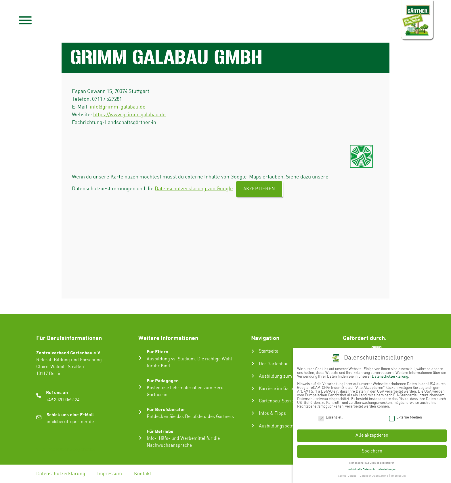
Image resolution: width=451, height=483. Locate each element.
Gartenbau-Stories (277, 401)
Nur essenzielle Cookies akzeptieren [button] (372, 460)
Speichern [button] (372, 448)
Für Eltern (157, 351)
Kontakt (142, 473)
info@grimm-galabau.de (118, 107)
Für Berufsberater (166, 409)
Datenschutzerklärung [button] (374, 473)
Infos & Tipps (272, 413)
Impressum (109, 473)
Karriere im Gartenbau (281, 388)
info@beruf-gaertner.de (70, 421)
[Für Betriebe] (140, 438)
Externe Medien (405, 415)
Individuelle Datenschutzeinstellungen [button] (371, 467)
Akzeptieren (259, 189)
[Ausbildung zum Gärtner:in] (253, 376)
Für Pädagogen (163, 380)
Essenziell (330, 415)
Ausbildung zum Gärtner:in (286, 376)
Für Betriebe (160, 431)
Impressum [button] (398, 473)
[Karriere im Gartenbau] (253, 388)
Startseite (268, 351)
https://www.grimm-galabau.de (129, 114)
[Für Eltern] (140, 358)
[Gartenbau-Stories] (253, 400)
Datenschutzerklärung (60, 473)
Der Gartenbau (273, 364)
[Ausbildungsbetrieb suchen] (253, 425)
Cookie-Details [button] (347, 473)
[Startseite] (253, 351)
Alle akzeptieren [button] (372, 433)
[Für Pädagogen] (140, 387)
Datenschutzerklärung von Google (194, 188)
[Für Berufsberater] (140, 412)
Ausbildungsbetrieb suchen (287, 426)
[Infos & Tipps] (253, 413)
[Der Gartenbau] (253, 363)
